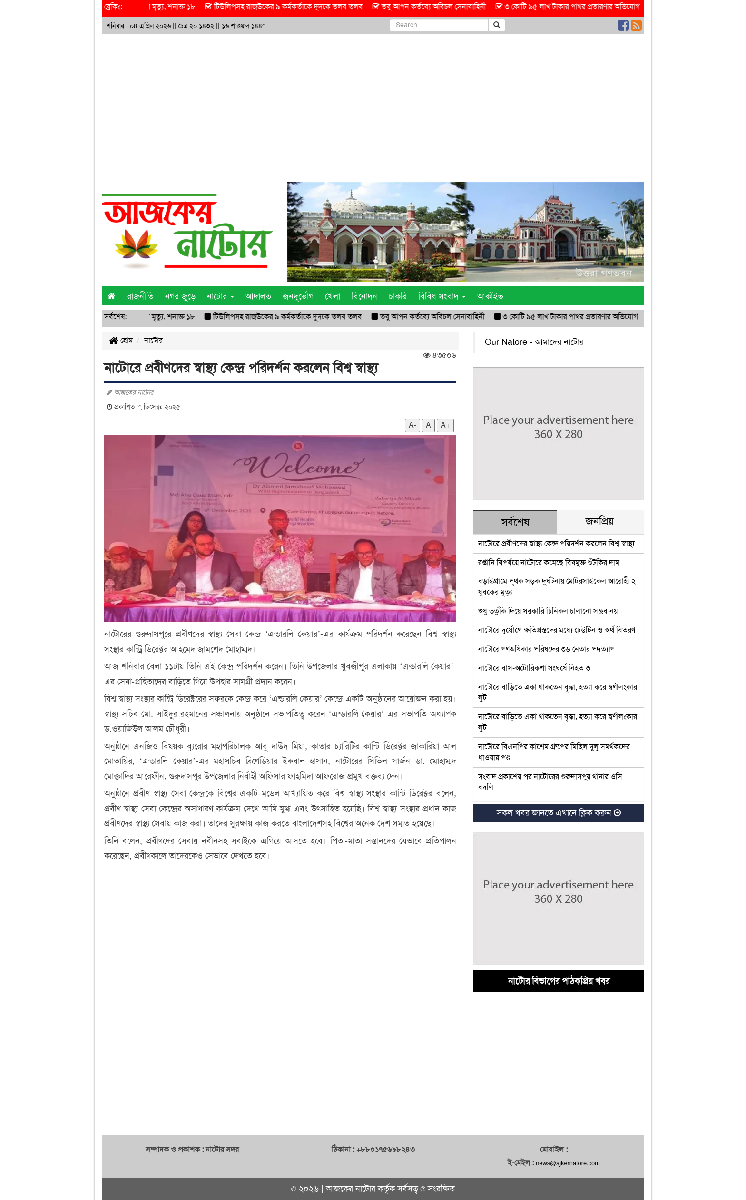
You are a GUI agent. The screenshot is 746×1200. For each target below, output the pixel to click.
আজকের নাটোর (350, 1188)
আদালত (258, 296)
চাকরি (398, 296)
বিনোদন (364, 296)
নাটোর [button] (220, 296)
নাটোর (153, 340)
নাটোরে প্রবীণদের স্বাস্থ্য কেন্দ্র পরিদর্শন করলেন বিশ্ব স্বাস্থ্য (556, 543)
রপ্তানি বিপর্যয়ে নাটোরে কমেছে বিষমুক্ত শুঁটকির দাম (548, 562)
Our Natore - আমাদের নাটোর (534, 342)
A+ (445, 425)
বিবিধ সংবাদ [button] (442, 296)
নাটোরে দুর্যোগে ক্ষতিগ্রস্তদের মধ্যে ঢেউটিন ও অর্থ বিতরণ (556, 630)
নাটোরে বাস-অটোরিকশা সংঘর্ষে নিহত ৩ (534, 668)
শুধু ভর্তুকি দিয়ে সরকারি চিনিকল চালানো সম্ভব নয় (548, 611)
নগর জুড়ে (180, 296)
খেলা (332, 296)
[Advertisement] (373, 105)
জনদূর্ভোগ (298, 296)
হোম (121, 340)
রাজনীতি (140, 296)
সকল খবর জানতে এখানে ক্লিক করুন (559, 813)
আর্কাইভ (490, 296)
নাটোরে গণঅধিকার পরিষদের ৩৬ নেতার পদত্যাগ (546, 649)
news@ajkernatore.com (568, 1163)
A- (412, 425)
